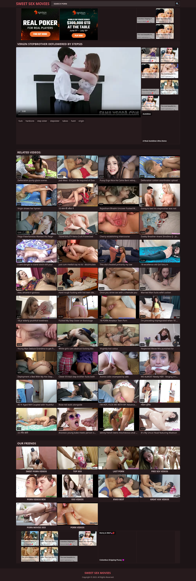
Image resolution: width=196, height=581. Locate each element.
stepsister (54, 120)
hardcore (30, 120)
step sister (42, 120)
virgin (81, 120)
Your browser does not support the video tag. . (78, 82)
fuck (21, 120)
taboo (65, 120)
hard (73, 120)
